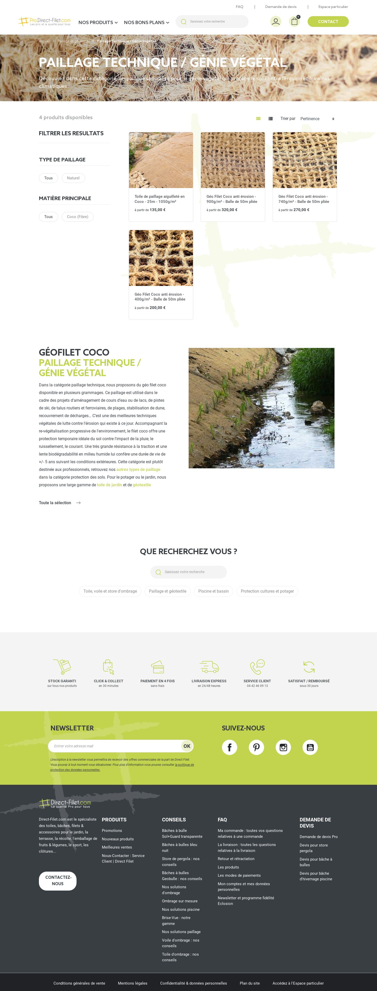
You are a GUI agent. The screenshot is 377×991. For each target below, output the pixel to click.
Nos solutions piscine (181, 909)
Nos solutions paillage (181, 932)
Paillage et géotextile (74, 41)
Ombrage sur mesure (180, 901)
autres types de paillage (138, 469)
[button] (294, 21)
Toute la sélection (55, 502)
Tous (48, 178)
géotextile (142, 484)
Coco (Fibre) (77, 216)
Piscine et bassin (213, 591)
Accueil (44, 41)
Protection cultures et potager (267, 591)
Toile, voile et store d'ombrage (110, 591)
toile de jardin (109, 484)
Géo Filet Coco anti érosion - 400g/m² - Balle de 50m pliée (160, 297)
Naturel (73, 178)
